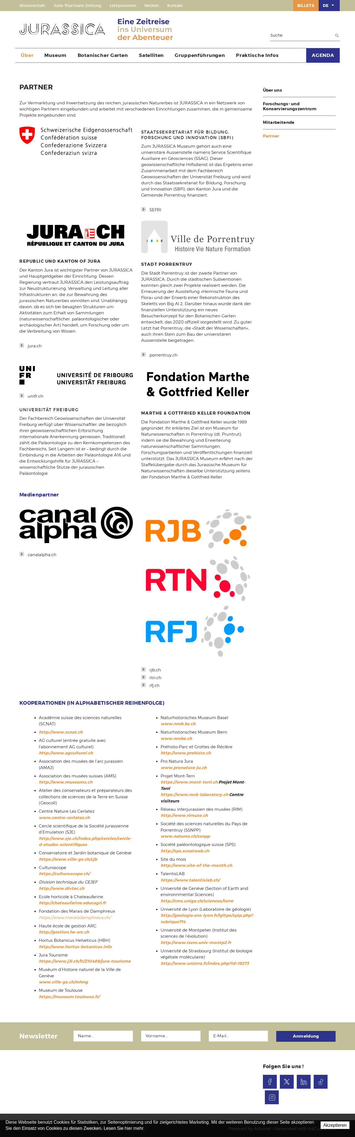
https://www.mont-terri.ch (189, 782)
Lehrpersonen (123, 5)
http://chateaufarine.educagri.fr (72, 903)
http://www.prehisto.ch (186, 753)
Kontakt (175, 5)
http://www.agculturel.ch (66, 753)
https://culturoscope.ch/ (64, 874)
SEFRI (155, 209)
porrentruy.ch (163, 355)
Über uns (272, 90)
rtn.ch (155, 677)
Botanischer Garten (103, 55)
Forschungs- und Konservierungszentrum (289, 106)
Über (27, 55)
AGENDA (323, 55)
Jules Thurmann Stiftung (77, 5)
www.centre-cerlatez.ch (64, 817)
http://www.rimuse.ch (184, 815)
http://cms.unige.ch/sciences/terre (197, 901)
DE (329, 5)
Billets (306, 5)
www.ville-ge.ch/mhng (63, 982)
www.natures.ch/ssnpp (185, 836)
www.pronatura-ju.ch (184, 767)
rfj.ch (154, 685)
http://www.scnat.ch (61, 732)
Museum (55, 55)
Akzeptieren (335, 1125)
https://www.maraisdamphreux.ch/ (75, 917)
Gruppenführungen (200, 55)
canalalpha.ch (42, 554)
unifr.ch (35, 396)
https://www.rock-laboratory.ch (194, 794)
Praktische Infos (257, 55)
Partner (271, 136)
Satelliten (151, 55)
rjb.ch (155, 669)
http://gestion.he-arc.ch (64, 932)
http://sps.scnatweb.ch (185, 851)
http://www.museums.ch (65, 782)
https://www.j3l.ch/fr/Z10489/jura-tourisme (85, 961)
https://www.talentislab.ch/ (190, 880)
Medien (151, 5)
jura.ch (35, 345)
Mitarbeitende (279, 122)
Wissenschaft (32, 5)
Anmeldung (306, 1036)
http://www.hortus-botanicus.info (75, 947)
